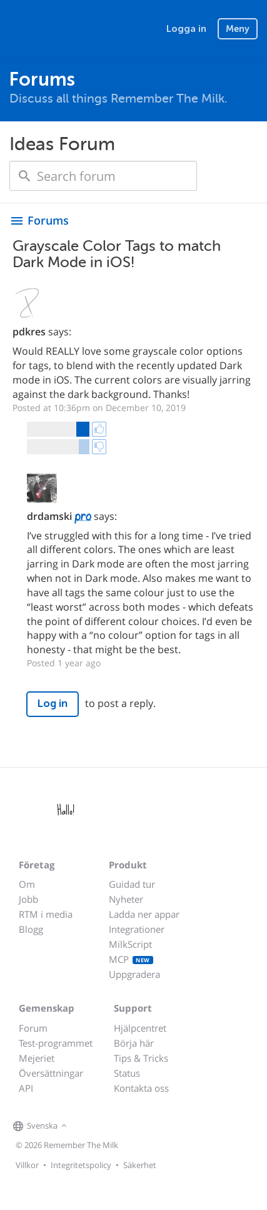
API (26, 1088)
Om (27, 884)
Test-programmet (56, 1043)
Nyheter (126, 899)
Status (127, 1073)
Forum (33, 1028)
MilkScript (130, 944)
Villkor (27, 1165)
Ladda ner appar (144, 914)
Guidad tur (132, 884)
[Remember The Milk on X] (105, 1126)
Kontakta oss (141, 1088)
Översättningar (51, 1073)
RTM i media (46, 914)
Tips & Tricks (141, 1058)
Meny (237, 28)
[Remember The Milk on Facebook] (88, 1126)
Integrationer (136, 929)
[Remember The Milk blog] (121, 1126)
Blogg (31, 929)
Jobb (28, 899)
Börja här (134, 1043)
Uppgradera (134, 974)
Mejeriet (36, 1058)
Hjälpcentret (140, 1028)
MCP (131, 959)
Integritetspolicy (81, 1165)
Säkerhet (139, 1165)
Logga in (186, 28)
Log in (53, 703)
